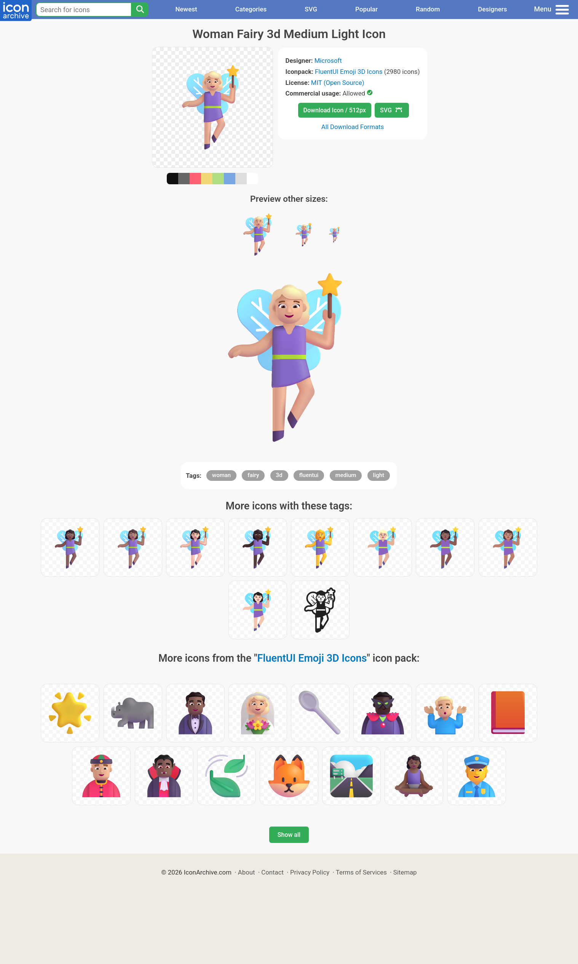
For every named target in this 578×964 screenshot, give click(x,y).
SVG (311, 9)
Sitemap (405, 872)
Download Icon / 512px (334, 110)
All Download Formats (352, 127)
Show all (289, 834)
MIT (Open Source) (337, 82)
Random (428, 9)
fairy (253, 475)
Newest (186, 9)
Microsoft (328, 60)
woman (221, 475)
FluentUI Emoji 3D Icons (348, 71)
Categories (251, 9)
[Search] (139, 9)
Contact (272, 872)
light (378, 475)
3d (279, 475)
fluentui (309, 475)
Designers (492, 9)
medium (345, 475)
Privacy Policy (309, 872)
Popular (366, 9)
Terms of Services (361, 872)
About (246, 872)
